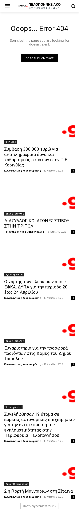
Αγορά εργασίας (14, 274)
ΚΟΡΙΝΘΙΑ (10, 142)
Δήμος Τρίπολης (14, 213)
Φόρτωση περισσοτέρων (39, 506)
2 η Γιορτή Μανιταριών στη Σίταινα (38, 491)
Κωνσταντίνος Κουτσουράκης (22, 170)
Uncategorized (13, 407)
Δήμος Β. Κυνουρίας (16, 483)
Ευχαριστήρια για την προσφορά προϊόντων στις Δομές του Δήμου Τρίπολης (37, 353)
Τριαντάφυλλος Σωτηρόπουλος (24, 231)
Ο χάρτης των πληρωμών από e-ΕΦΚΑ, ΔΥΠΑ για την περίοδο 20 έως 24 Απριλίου (36, 287)
